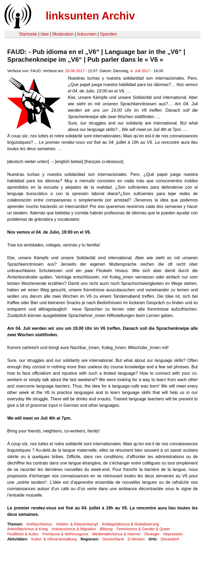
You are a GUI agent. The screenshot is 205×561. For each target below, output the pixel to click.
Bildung (106, 529)
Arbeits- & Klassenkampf (77, 524)
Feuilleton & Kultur (23, 534)
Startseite (28, 34)
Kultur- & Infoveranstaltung (54, 539)
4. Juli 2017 (140, 71)
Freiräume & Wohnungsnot (65, 534)
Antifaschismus (39, 524)
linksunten (86, 34)
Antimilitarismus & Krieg (27, 529)
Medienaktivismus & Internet (116, 534)
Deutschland (113, 539)
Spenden (108, 34)
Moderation (63, 34)
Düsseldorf (170, 539)
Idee (45, 34)
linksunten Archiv (90, 16)
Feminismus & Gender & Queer (143, 529)
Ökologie (151, 534)
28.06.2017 (75, 71)
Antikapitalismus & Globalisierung (130, 524)
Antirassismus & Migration (74, 529)
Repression (173, 534)
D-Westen (136, 539)
